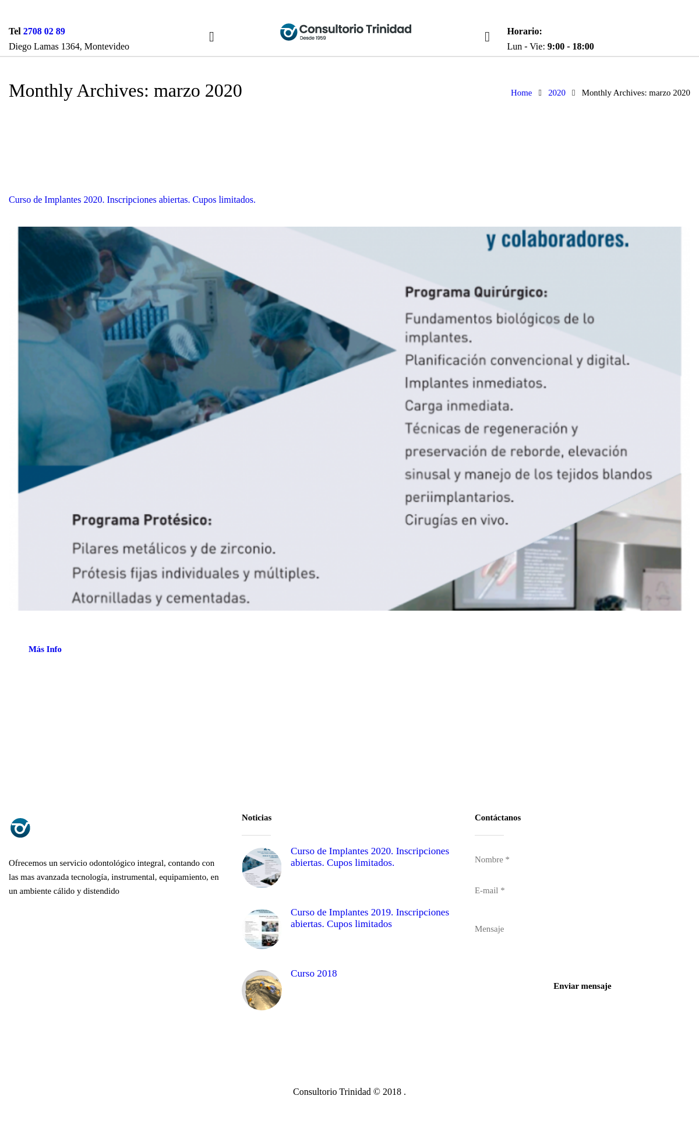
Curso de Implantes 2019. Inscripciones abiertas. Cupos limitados (370, 918)
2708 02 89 (44, 31)
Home (521, 92)
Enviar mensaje (582, 986)
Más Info (45, 649)
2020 (557, 92)
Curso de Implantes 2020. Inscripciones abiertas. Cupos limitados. (132, 200)
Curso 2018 (314, 973)
